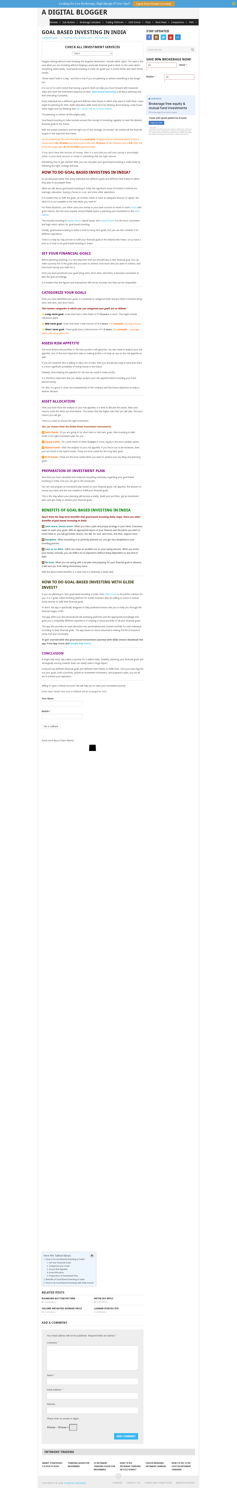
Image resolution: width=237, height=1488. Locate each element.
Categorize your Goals (59, 1266)
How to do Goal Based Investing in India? (65, 1259)
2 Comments (100, 1312)
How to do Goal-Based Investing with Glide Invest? (70, 1283)
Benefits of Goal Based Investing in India (65, 1279)
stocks (133, 207)
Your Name (48, 698)
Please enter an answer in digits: (63, 1418)
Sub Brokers (70, 22)
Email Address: (55, 1389)
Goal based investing (104, 91)
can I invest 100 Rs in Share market (94, 108)
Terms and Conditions (158, 1482)
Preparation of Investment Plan (63, 1276)
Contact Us (133, 1482)
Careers (117, 1482)
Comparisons (179, 22)
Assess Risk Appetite (58, 1269)
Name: (51, 1375)
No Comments (102, 38)
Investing (67, 38)
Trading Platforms (116, 22)
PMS (193, 22)
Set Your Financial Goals (60, 1262)
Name (183, 65)
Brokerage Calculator (92, 22)
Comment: (53, 1342)
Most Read (162, 22)
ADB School (136, 22)
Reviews (55, 22)
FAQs (149, 22)
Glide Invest (111, 594)
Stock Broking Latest (82, 38)
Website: (51, 1404)
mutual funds (107, 220)
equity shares (74, 220)
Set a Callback (51, 726)
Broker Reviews (185, 1482)
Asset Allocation (56, 1272)
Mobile (46, 711)
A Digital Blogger (74, 12)
